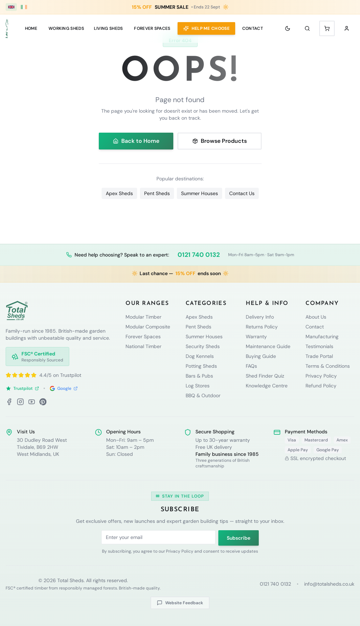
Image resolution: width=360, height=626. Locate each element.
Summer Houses (199, 193)
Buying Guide (261, 356)
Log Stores (198, 385)
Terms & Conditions (328, 366)
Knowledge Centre (267, 385)
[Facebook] (9, 401)
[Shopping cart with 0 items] (327, 28)
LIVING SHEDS (108, 28)
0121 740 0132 (199, 255)
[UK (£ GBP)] (11, 7)
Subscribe (238, 538)
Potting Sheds (201, 366)
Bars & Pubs (199, 376)
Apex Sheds (119, 193)
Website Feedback (180, 603)
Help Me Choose (206, 28)
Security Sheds (203, 346)
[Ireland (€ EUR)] (24, 7)
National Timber (143, 346)
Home (31, 28)
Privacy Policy (321, 376)
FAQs (251, 366)
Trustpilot (22, 388)
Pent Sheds (157, 193)
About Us (316, 317)
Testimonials (319, 346)
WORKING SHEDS (66, 28)
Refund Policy (321, 385)
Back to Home (136, 141)
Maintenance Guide (268, 346)
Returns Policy (262, 327)
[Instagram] (20, 401)
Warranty (256, 336)
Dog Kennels (200, 356)
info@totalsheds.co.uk (329, 584)
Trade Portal (319, 356)
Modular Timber (143, 317)
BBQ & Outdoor (203, 395)
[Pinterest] (42, 401)
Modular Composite (148, 327)
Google (64, 388)
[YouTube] (31, 401)
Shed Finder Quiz (265, 376)
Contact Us (242, 193)
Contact (252, 28)
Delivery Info (260, 317)
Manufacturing (322, 336)
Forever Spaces (152, 28)
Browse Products (219, 141)
